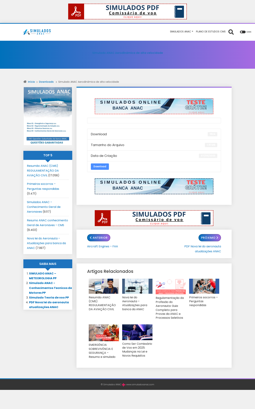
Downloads (46, 82)
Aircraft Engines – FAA (102, 246)
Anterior (99, 238)
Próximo (209, 238)
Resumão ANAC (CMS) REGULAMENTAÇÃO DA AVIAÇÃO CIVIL (103, 301)
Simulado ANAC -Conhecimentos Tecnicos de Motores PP (50, 288)
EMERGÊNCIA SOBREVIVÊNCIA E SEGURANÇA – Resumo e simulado (103, 343)
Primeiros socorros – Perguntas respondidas (203, 299)
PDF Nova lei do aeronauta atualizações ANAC (202, 248)
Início (31, 82)
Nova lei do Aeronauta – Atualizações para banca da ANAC (137, 301)
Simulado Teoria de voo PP (49, 298)
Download (100, 166)
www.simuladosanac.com (140, 375)
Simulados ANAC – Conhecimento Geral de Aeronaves (44, 207)
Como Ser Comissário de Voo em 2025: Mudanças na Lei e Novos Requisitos (135, 342)
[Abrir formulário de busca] (231, 32)
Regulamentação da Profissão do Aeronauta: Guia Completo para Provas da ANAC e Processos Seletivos (170, 304)
